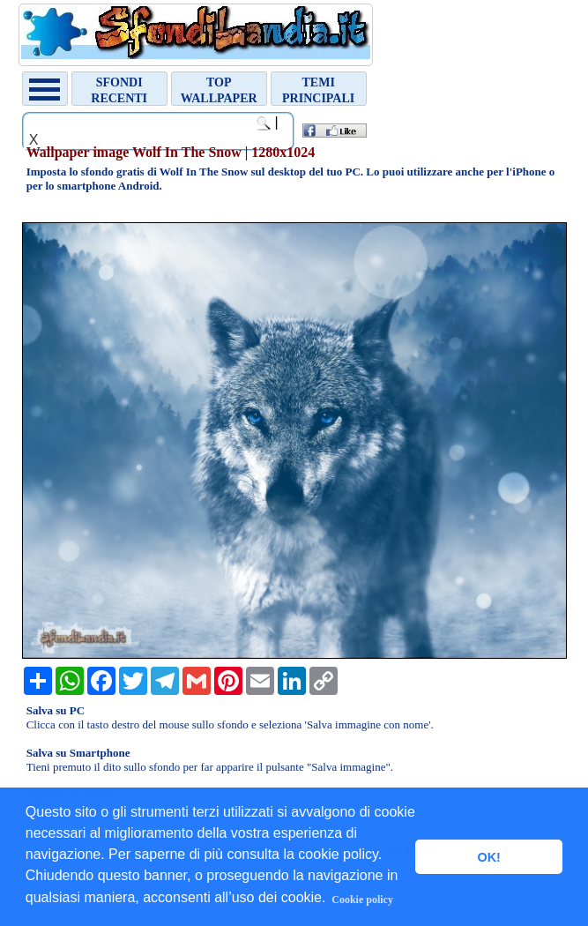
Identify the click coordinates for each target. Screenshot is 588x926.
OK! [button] (488, 857)
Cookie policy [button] (362, 899)
